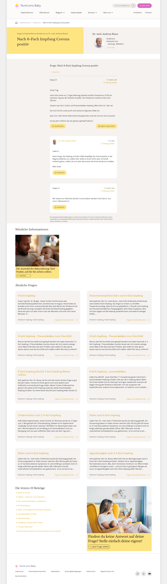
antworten (60, 173)
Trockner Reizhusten (25, 527)
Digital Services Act (107, 571)
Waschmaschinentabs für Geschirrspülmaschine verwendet (39, 531)
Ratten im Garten (24, 493)
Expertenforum (27, 12)
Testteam (148, 13)
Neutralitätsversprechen (37, 571)
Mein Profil (146, 6)
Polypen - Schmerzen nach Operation (31, 497)
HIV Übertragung (24, 505)
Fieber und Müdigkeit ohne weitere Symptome (34, 510)
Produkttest (137, 13)
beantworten (59, 126)
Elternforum (44, 12)
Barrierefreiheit (20, 576)
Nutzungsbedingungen (73, 571)
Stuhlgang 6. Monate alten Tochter (30, 523)
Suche (134, 6)
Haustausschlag (23, 518)
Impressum (19, 571)
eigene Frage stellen (108, 126)
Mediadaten (55, 571)
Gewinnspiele (76, 12)
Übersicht (56, 72)
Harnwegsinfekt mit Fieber (27, 514)
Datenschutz (90, 571)
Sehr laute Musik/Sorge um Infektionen (32, 501)
